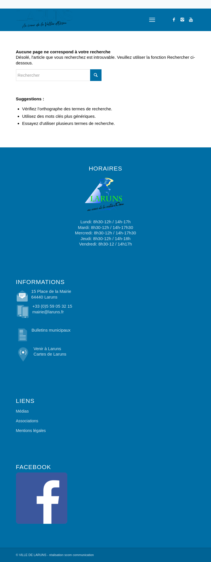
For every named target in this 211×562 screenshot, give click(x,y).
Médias (22, 411)
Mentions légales (31, 430)
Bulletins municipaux (51, 330)
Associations (27, 421)
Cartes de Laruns (50, 354)
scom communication (79, 555)
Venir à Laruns (47, 348)
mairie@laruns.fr (48, 311)
